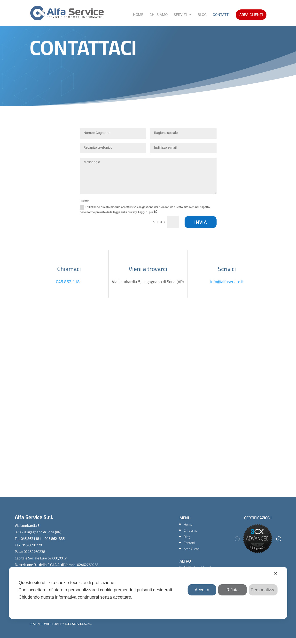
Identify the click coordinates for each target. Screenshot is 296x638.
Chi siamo (190, 530)
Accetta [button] (202, 589)
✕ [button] (275, 573)
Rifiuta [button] (232, 589)
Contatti (221, 15)
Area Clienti (251, 15)
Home (138, 15)
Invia (200, 222)
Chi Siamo (158, 15)
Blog (202, 15)
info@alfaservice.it (227, 282)
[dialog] (148, 593)
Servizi (180, 15)
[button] (237, 539)
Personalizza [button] (263, 589)
